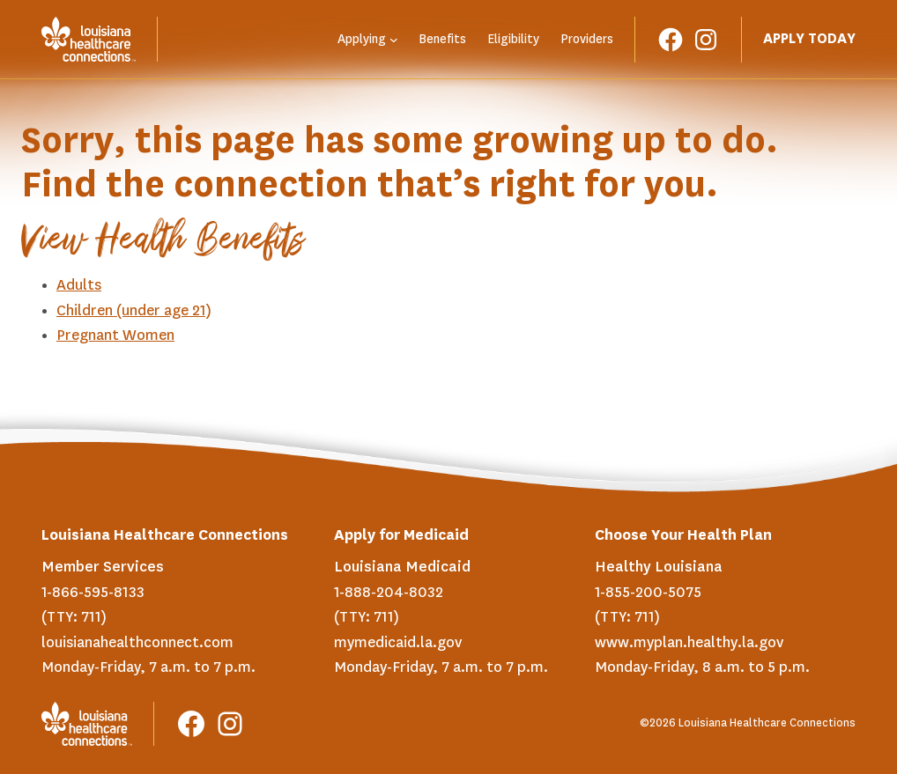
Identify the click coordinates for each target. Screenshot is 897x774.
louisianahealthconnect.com (137, 643)
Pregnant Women (115, 335)
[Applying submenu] (393, 39)
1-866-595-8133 (93, 593)
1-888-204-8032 (388, 593)
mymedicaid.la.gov (398, 643)
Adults (78, 285)
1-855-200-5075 (648, 593)
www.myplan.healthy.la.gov (689, 643)
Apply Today (809, 40)
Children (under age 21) (133, 311)
